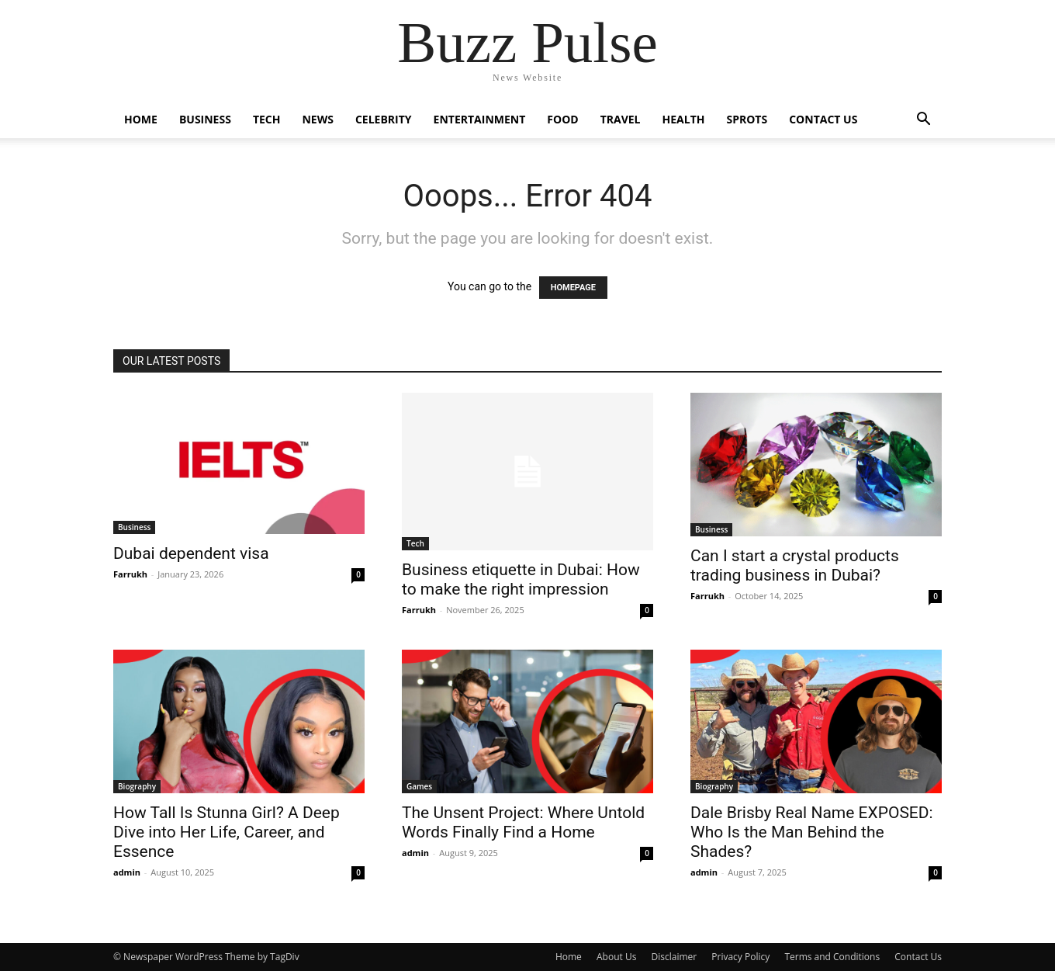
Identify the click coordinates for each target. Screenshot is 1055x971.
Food (562, 119)
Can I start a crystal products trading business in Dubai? (794, 565)
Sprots (746, 119)
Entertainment (480, 119)
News (317, 119)
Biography (137, 786)
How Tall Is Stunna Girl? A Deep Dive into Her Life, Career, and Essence (226, 832)
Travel (620, 119)
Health (683, 119)
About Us (616, 956)
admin (126, 872)
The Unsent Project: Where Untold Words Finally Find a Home (523, 822)
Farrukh (130, 574)
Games (419, 786)
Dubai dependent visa (191, 553)
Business (205, 119)
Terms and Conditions (832, 956)
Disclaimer (674, 956)
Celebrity (383, 119)
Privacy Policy (740, 956)
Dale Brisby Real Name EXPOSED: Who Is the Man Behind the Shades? (811, 832)
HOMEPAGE (573, 288)
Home (140, 119)
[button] (923, 120)
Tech (267, 119)
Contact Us (823, 119)
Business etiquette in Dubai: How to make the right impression (521, 579)
